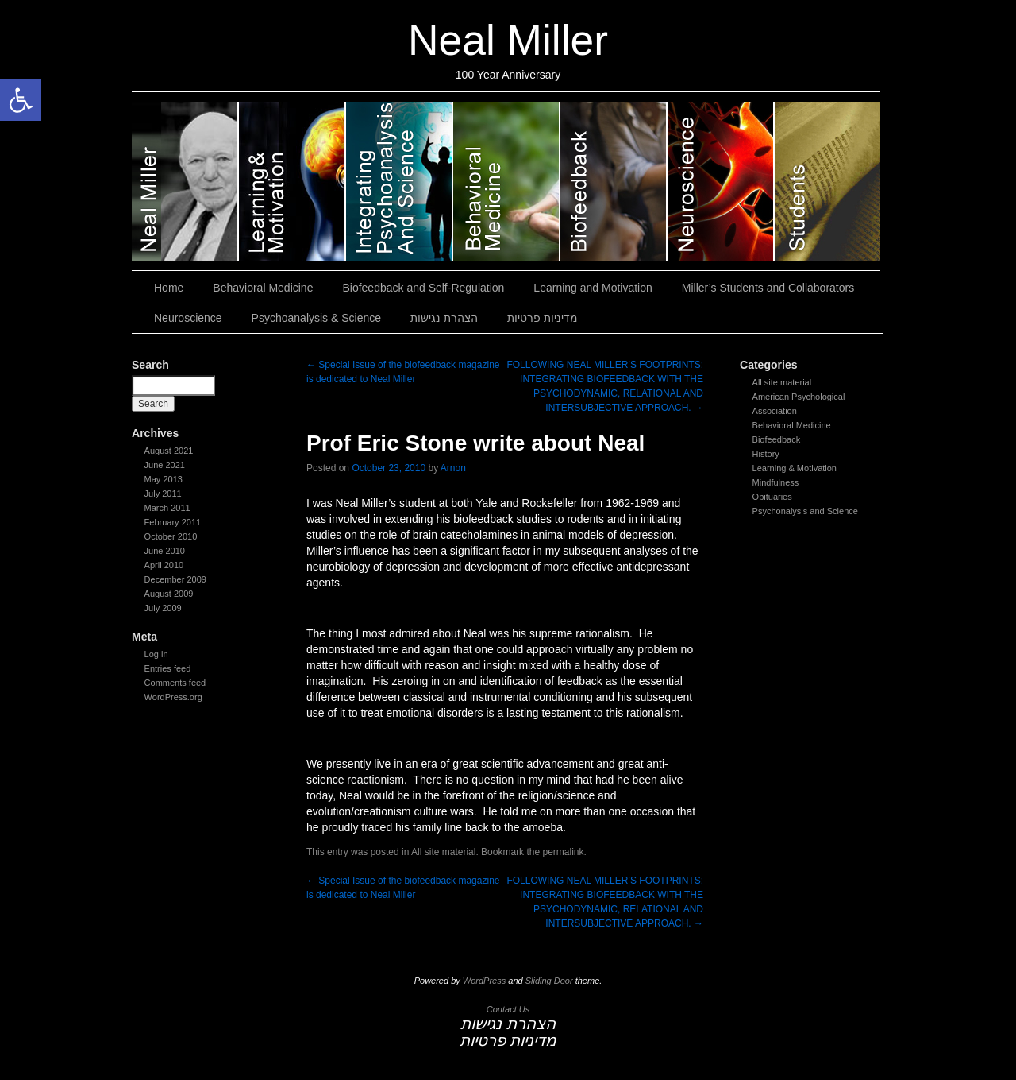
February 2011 (173, 522)
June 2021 (164, 465)
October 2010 (171, 536)
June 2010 (164, 550)
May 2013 (163, 479)
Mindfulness (775, 482)
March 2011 (167, 508)
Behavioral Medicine (506, 181)
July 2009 (163, 608)
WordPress (484, 980)
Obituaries (772, 496)
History (765, 454)
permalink (562, 851)
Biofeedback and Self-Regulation (614, 181)
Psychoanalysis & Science (399, 181)
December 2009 (175, 579)
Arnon (453, 468)
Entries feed (167, 668)
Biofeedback (776, 439)
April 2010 (164, 565)
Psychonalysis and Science (805, 511)
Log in (156, 654)
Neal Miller (508, 40)
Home (168, 287)
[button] (20, 100)
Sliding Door (549, 980)
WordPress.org (173, 697)
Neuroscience (721, 181)
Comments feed (175, 682)
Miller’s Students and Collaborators (827, 181)
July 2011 (163, 493)
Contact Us (508, 1009)
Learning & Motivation (794, 468)
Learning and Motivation (292, 181)
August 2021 (169, 450)
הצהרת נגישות (444, 318)
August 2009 (169, 593)
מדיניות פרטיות (542, 318)
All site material (782, 382)
